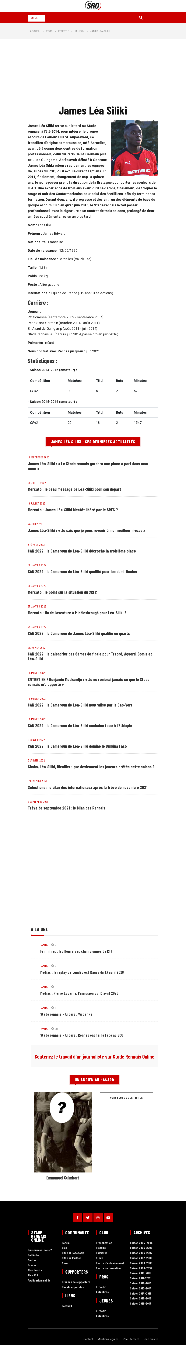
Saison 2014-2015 (140, 1293)
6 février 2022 (36, 544)
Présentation (104, 1243)
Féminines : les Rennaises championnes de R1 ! (76, 951)
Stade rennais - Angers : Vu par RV (66, 1014)
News (65, 1263)
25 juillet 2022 (37, 482)
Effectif (63, 31)
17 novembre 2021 (37, 781)
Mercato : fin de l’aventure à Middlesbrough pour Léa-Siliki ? (78, 612)
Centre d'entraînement (110, 1263)
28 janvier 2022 (37, 585)
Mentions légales (108, 1339)
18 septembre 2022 (38, 457)
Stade (99, 1258)
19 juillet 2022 (36, 503)
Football (67, 1306)
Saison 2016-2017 (140, 1303)
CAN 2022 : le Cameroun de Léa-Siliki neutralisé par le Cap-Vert (80, 704)
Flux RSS (33, 1275)
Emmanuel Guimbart (62, 1177)
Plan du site (35, 1270)
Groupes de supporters (76, 1282)
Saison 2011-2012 (140, 1278)
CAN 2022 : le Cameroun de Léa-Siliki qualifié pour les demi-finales (83, 571)
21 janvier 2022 (37, 647)
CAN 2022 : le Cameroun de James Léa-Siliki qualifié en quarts (79, 633)
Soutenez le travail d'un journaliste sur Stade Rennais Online (94, 1056)
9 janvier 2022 (36, 739)
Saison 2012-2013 (140, 1283)
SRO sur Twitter (71, 1258)
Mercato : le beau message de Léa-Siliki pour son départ (75, 489)
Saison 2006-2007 (141, 1253)
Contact (33, 1260)
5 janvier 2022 (36, 760)
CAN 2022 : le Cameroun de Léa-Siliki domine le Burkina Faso (78, 746)
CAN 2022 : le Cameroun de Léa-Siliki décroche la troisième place (82, 550)
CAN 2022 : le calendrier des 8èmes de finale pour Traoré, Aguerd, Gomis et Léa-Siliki (90, 656)
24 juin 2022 (35, 524)
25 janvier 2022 (37, 606)
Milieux (79, 31)
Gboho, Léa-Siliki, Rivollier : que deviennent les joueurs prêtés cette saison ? (92, 766)
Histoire (101, 1248)
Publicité (33, 1255)
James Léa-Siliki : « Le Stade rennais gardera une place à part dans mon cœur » (88, 466)
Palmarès (101, 1253)
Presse (32, 1265)
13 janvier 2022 (37, 719)
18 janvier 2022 (37, 698)
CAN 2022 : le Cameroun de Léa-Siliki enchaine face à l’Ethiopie (80, 725)
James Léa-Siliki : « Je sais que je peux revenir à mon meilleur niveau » (87, 530)
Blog (64, 1248)
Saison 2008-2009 (141, 1263)
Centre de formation (108, 1268)
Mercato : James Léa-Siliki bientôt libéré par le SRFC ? (73, 509)
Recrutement (131, 1339)
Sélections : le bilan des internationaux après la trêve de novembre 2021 (88, 787)
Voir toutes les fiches (126, 1097)
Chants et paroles (73, 1287)
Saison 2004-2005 (141, 1243)
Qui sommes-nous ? (40, 1250)
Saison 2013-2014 (140, 1288)
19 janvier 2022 (37, 673)
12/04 (44, 1029)
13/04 (44, 945)
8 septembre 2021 (38, 801)
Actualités (102, 1292)
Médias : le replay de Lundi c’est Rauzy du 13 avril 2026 (82, 972)
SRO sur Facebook (73, 1253)
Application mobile (39, 1280)
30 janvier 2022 (37, 565)
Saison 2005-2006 (141, 1248)
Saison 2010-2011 (140, 1273)
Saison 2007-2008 (141, 1258)
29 (54, 1028)
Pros (49, 31)
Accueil (35, 31)
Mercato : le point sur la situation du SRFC (63, 592)
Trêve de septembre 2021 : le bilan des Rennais (67, 807)
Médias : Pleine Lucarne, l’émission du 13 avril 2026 (79, 993)
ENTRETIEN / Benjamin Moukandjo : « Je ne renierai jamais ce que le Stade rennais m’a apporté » (89, 682)
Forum (65, 1243)
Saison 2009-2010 (141, 1268)
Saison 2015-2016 (140, 1298)
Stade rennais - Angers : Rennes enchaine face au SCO (82, 1035)
